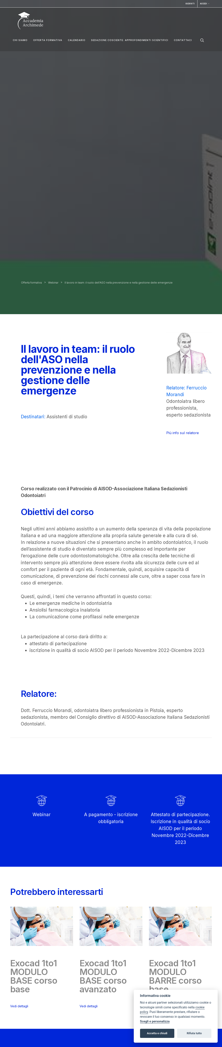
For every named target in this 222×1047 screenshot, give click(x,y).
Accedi (204, 4)
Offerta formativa (47, 40)
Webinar (53, 282)
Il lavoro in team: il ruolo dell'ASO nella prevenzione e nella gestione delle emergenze (119, 282)
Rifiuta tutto (194, 1033)
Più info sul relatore (182, 433)
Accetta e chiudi (157, 1033)
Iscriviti (190, 4)
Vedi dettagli (19, 1006)
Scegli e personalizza (155, 1021)
